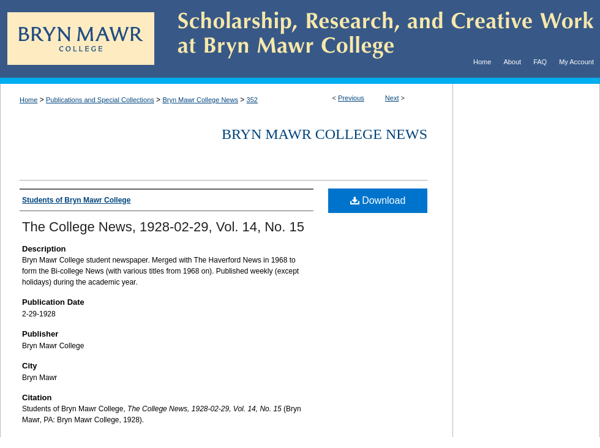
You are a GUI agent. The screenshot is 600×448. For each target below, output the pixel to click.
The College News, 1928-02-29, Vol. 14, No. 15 (163, 226)
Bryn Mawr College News (200, 99)
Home (28, 99)
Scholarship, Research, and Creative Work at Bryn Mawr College (377, 39)
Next (392, 98)
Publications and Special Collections (100, 99)
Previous (351, 98)
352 (252, 99)
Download (378, 200)
